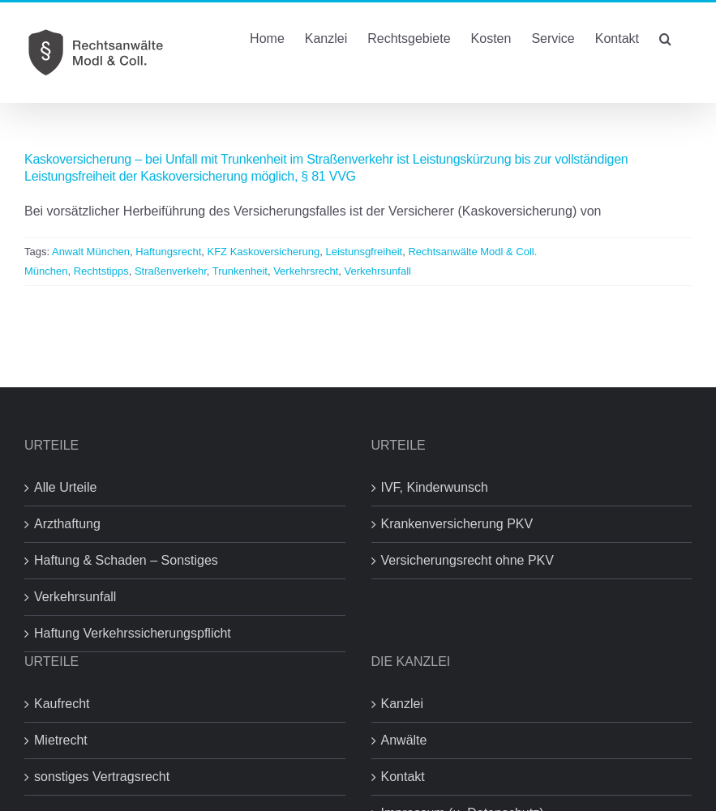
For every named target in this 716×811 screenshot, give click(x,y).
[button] (665, 37)
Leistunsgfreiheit (363, 251)
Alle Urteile (65, 487)
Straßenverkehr (171, 271)
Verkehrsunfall (378, 271)
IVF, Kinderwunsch (435, 487)
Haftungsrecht (168, 251)
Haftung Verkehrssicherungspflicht (132, 633)
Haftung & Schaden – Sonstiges (126, 560)
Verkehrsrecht (305, 271)
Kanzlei (402, 704)
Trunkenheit (240, 271)
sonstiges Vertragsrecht (101, 776)
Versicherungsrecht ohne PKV (467, 560)
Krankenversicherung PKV (457, 524)
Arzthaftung (67, 524)
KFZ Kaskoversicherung (264, 251)
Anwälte (404, 740)
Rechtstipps (101, 271)
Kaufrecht (61, 704)
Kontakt (403, 776)
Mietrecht (61, 740)
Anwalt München (91, 251)
